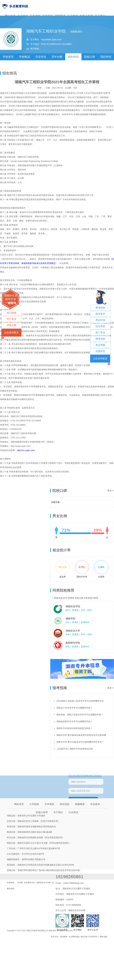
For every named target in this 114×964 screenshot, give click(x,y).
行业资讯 (73, 812)
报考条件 (100, 314)
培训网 (20, 883)
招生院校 (64, 804)
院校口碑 (89, 56)
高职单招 (105, 56)
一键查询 (10, 303)
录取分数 (11, 325)
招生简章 (100, 326)
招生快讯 (73, 56)
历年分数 (57, 56)
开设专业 (40, 56)
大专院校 (34, 804)
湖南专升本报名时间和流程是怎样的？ (74, 728)
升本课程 (49, 804)
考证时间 (100, 320)
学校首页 (8, 56)
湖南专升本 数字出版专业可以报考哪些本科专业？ (80, 742)
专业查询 (95, 804)
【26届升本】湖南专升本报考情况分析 (74, 749)
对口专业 (11, 319)
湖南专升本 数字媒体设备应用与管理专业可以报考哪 (81, 735)
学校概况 (24, 56)
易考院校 (100, 307)
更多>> (110, 490)
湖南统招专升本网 (43, 883)
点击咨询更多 (11, 332)
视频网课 (80, 804)
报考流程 (100, 338)
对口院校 (11, 313)
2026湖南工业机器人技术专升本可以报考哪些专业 (80, 701)
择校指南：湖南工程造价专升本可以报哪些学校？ (79, 714)
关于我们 (58, 812)
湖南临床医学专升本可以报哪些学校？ (74, 721)
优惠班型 (100, 351)
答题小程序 (42, 812)
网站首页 (19, 804)
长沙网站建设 (74, 937)
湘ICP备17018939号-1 (89, 937)
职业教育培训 (29, 883)
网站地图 (103, 937)
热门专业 (100, 332)
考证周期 (100, 345)
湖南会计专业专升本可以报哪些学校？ (74, 708)
